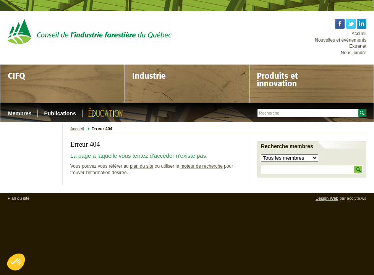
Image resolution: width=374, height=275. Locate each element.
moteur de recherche (201, 166)
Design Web (327, 198)
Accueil (358, 33)
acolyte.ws (356, 198)
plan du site (141, 166)
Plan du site (18, 198)
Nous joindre (353, 52)
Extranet (357, 46)
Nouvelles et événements (340, 40)
